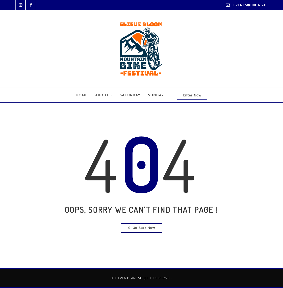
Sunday (156, 95)
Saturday (130, 95)
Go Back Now (141, 228)
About (103, 95)
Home (82, 95)
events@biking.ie (250, 5)
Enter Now (192, 95)
